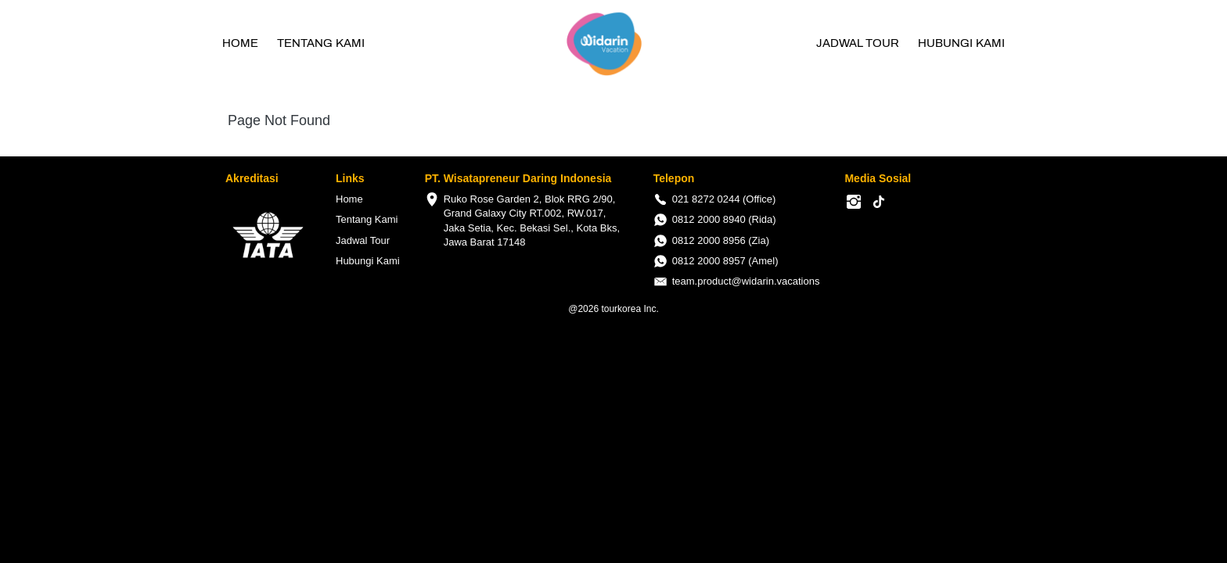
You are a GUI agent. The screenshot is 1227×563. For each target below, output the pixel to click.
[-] (853, 202)
